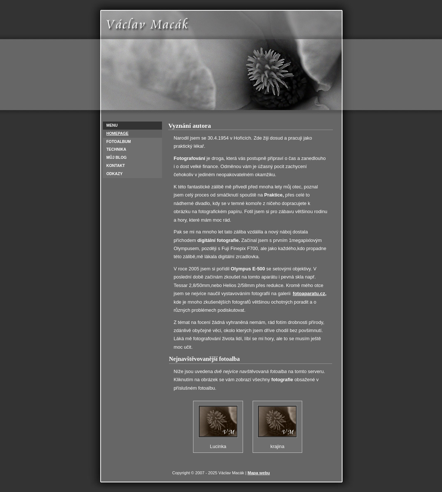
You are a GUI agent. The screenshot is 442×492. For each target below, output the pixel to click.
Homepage (118, 133)
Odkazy (115, 174)
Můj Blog (117, 158)
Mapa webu (258, 473)
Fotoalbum (119, 142)
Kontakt (116, 166)
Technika (116, 149)
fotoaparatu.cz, (309, 293)
